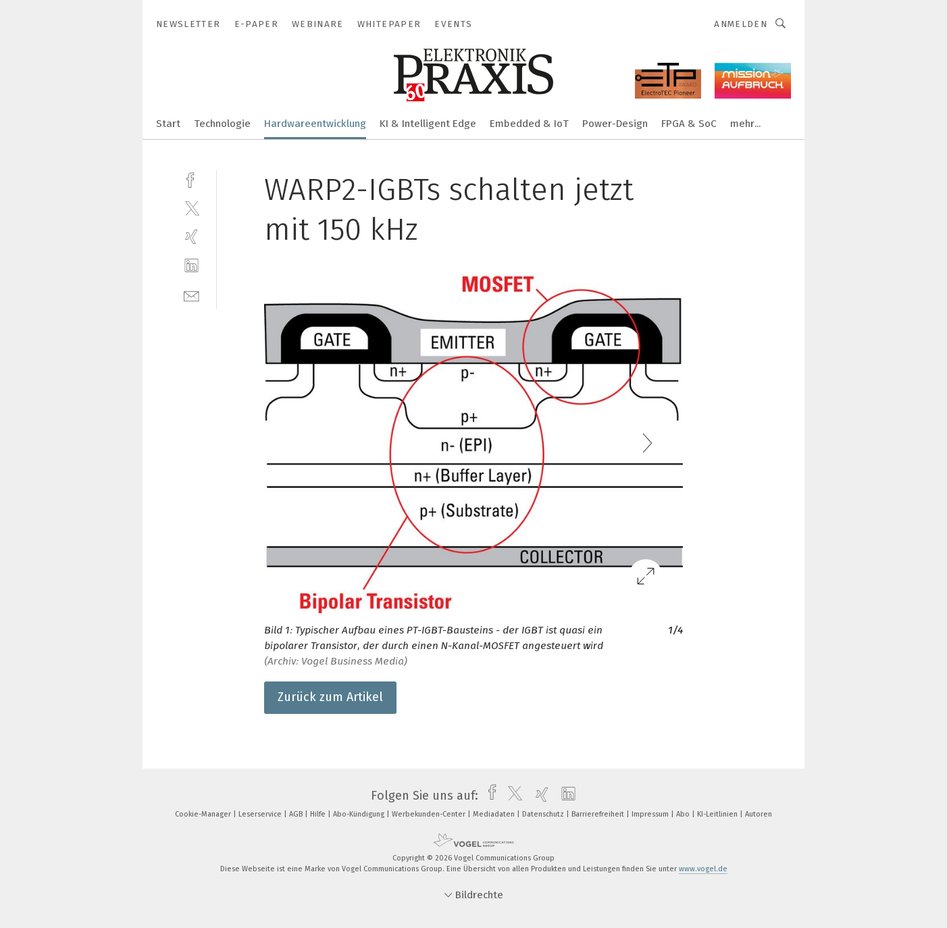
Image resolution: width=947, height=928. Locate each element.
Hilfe (319, 814)
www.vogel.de (703, 869)
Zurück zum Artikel (330, 697)
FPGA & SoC (689, 124)
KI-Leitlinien (718, 814)
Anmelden (740, 24)
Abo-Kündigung (359, 814)
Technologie (222, 124)
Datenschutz (544, 814)
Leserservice (261, 814)
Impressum (651, 814)
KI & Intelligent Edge (428, 124)
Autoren (758, 814)
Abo (684, 814)
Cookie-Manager (204, 814)
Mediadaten (495, 814)
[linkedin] (191, 265)
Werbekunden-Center (429, 814)
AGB (297, 814)
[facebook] (191, 178)
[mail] (191, 294)
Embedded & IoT (529, 124)
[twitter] (191, 207)
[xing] (191, 236)
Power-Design (615, 124)
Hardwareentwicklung (315, 124)
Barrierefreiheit (598, 814)
